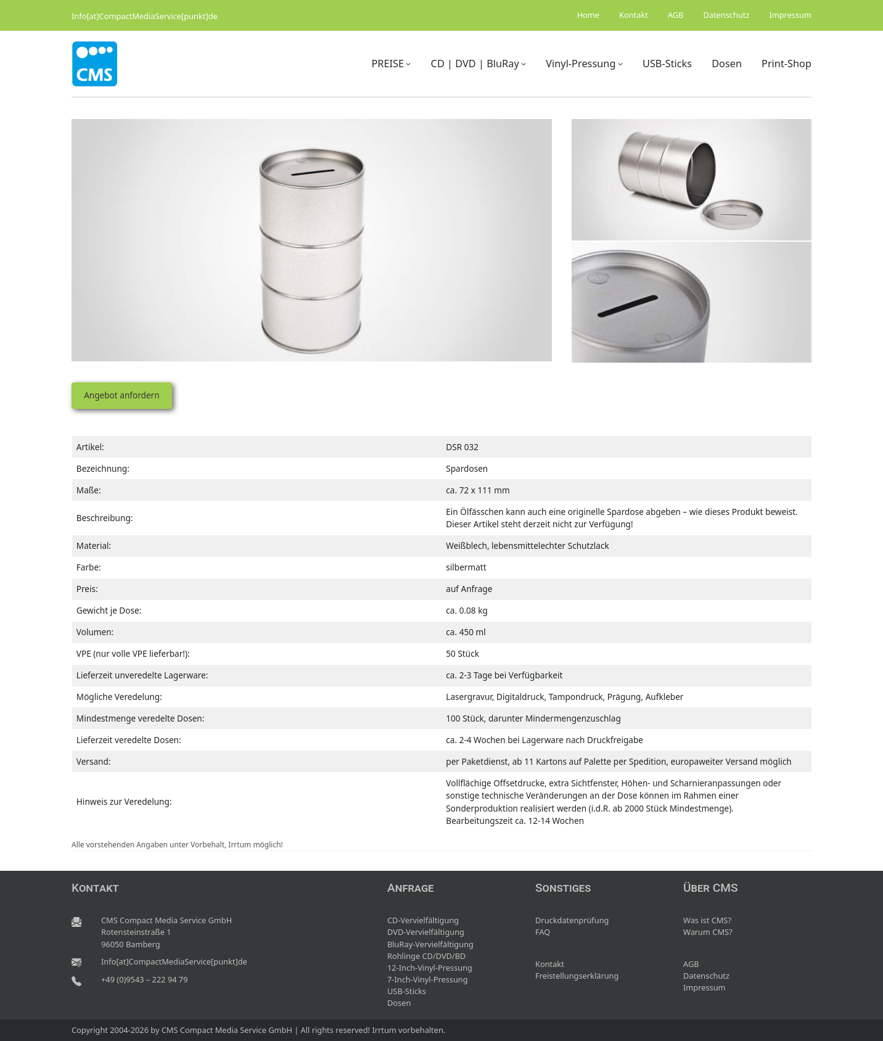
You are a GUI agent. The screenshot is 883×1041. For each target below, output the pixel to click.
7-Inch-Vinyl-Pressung (427, 979)
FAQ (542, 931)
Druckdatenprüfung (572, 920)
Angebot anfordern (121, 395)
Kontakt (549, 963)
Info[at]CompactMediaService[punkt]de (145, 16)
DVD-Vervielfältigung (425, 931)
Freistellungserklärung (576, 975)
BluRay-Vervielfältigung (430, 944)
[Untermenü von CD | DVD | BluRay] (523, 63)
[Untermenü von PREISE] (408, 63)
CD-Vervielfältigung (423, 920)
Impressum (704, 987)
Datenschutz (706, 975)
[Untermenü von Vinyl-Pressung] (620, 63)
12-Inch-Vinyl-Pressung (429, 967)
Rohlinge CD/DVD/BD (426, 955)
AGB (691, 963)
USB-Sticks (406, 991)
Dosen (399, 1002)
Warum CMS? (708, 931)
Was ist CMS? (707, 920)
